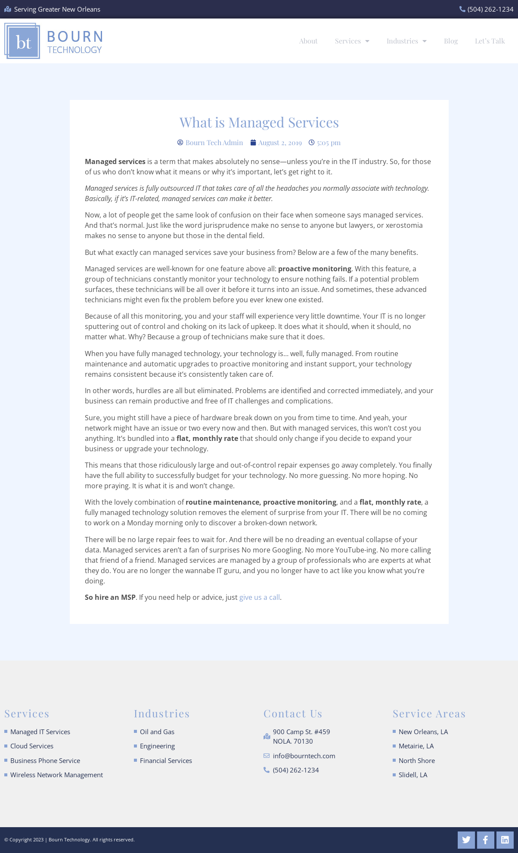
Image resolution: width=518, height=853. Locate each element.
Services (352, 41)
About (308, 40)
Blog (451, 40)
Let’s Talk (490, 40)
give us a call (259, 597)
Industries (407, 41)
